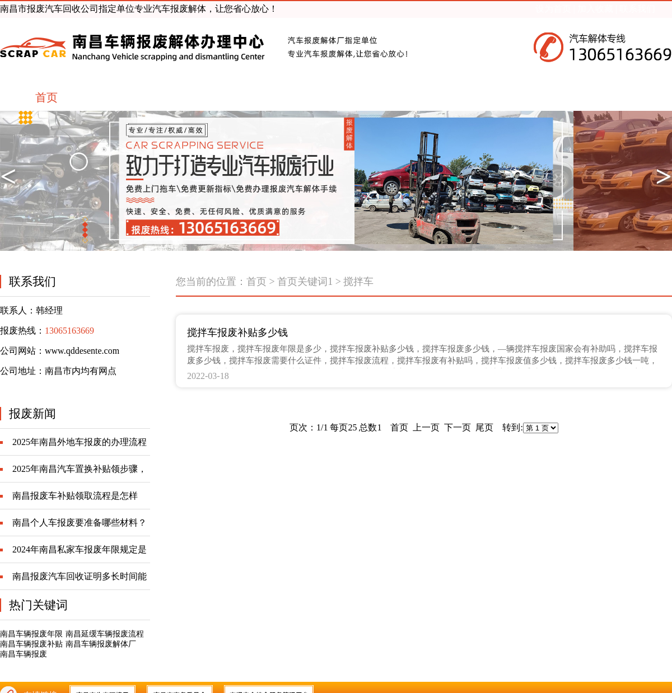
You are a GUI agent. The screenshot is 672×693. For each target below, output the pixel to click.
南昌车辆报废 (23, 654)
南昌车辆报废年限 (31, 634)
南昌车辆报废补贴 (31, 644)
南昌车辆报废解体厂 (101, 644)
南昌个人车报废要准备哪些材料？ (79, 522)
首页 (256, 281)
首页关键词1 (305, 281)
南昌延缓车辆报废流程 (105, 634)
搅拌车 (358, 281)
